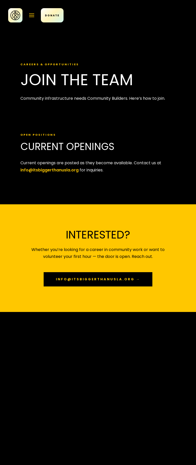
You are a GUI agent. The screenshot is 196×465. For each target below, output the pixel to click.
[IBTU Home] (15, 15)
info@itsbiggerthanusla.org (49, 170)
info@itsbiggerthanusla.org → (98, 279)
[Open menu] (31, 15)
